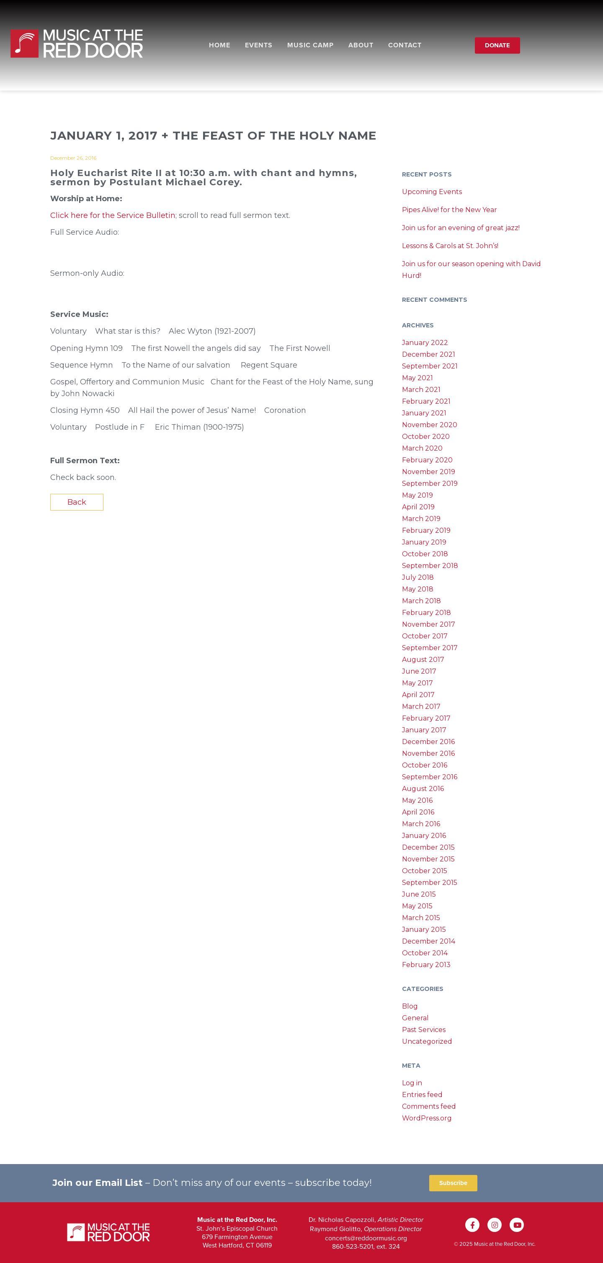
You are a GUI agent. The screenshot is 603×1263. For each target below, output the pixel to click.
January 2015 (424, 930)
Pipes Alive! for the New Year (449, 210)
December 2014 (428, 941)
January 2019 (424, 542)
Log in (412, 1083)
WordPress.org (427, 1118)
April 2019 (418, 507)
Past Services (424, 1030)
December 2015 (428, 847)
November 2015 (428, 859)
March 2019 (421, 519)
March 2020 (422, 448)
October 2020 (426, 437)
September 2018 (430, 566)
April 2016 (418, 812)
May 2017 (417, 683)
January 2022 (425, 343)
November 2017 (428, 624)
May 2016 (417, 800)
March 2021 (421, 390)
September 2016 (429, 777)
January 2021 (424, 413)
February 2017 (426, 718)
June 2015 (419, 894)
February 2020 (427, 460)
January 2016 (424, 836)
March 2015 (421, 918)
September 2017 (430, 648)
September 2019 (430, 484)
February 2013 (426, 965)
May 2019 (417, 495)
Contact (405, 45)
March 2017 (421, 707)
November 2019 (428, 472)
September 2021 (430, 366)
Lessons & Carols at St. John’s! (450, 246)
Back (76, 502)
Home (219, 45)
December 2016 (428, 742)
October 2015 (424, 871)
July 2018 (418, 577)
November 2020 (429, 425)
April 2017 (418, 695)
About (361, 45)
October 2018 (425, 554)
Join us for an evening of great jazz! (461, 228)
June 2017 (419, 671)
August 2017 (423, 660)
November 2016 (428, 753)
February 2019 (426, 530)
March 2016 (421, 824)
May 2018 (417, 589)
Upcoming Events (432, 192)
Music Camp (310, 45)
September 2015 (429, 883)
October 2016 (424, 765)
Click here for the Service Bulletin (112, 215)
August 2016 (423, 789)
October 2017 (425, 636)
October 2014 (425, 953)
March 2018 (421, 601)
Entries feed (422, 1095)
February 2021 (426, 401)
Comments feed (429, 1106)
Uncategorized (427, 1041)
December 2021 (428, 354)
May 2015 (417, 906)
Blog (410, 1006)
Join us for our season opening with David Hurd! (471, 270)
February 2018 (426, 613)
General (415, 1018)
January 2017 (424, 730)
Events (259, 45)
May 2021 (417, 378)
